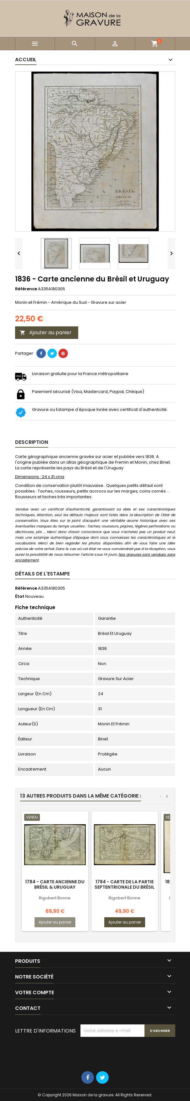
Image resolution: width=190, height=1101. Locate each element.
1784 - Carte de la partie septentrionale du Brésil (125, 884)
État (19, 596)
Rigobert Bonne (55, 898)
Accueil (25, 59)
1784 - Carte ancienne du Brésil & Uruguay (54, 884)
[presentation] (128, 1052)
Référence (26, 289)
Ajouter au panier (46, 332)
